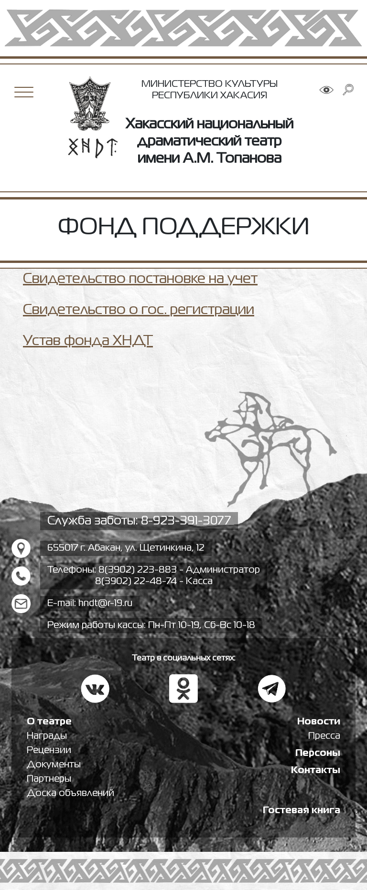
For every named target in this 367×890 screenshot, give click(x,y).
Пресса (324, 736)
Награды (47, 736)
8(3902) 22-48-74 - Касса (154, 581)
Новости (318, 722)
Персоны (317, 753)
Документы (54, 765)
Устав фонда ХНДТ (88, 341)
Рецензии (49, 750)
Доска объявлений (70, 793)
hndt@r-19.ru (105, 603)
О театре (49, 722)
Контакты (315, 770)
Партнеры (49, 779)
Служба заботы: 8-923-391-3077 (139, 521)
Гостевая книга (301, 810)
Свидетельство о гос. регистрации (138, 310)
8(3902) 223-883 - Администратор (179, 570)
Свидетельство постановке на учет (140, 279)
